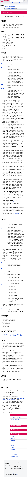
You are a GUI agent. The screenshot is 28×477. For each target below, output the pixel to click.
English (12, 436)
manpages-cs (12, 8)
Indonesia (13, 443)
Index (6, 3)
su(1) (7, 192)
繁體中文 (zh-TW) (15, 456)
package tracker (15, 419)
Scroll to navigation (7, 12)
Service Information (10, 6)
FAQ (20, 3)
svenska (13, 452)
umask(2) (19, 335)
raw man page (14, 422)
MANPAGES (6, 0)
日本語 (12, 445)
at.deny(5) (13, 334)
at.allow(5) (16, 213)
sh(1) (14, 335)
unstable (7, 8)
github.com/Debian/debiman (19, 473)
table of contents (16, 425)
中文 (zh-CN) (14, 454)
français (13, 440)
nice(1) (9, 335)
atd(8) (19, 334)
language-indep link (16, 417)
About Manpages (13, 3)
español (13, 438)
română (13, 449)
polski (12, 447)
